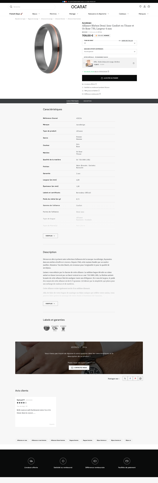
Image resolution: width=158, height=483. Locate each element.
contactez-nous (79, 368)
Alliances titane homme (58, 440)
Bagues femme (74, 440)
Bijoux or (128, 440)
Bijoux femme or (101, 440)
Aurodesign (86, 23)
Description (88, 101)
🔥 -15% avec (102, 36)
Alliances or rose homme (39, 440)
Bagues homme (87, 440)
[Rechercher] (11, 7)
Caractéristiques (72, 101)
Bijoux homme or (116, 440)
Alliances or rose (22, 440)
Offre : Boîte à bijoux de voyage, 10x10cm (107, 63)
